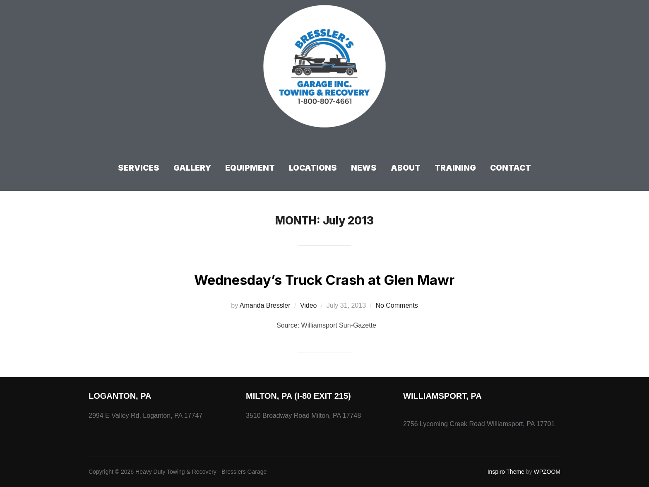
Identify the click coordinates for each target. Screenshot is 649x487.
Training (455, 168)
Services (138, 168)
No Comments (396, 305)
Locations (313, 168)
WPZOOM (547, 471)
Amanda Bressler (265, 305)
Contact (510, 168)
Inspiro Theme (506, 471)
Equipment (250, 168)
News (364, 168)
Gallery (192, 168)
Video (308, 305)
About (406, 168)
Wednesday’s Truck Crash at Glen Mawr (324, 278)
